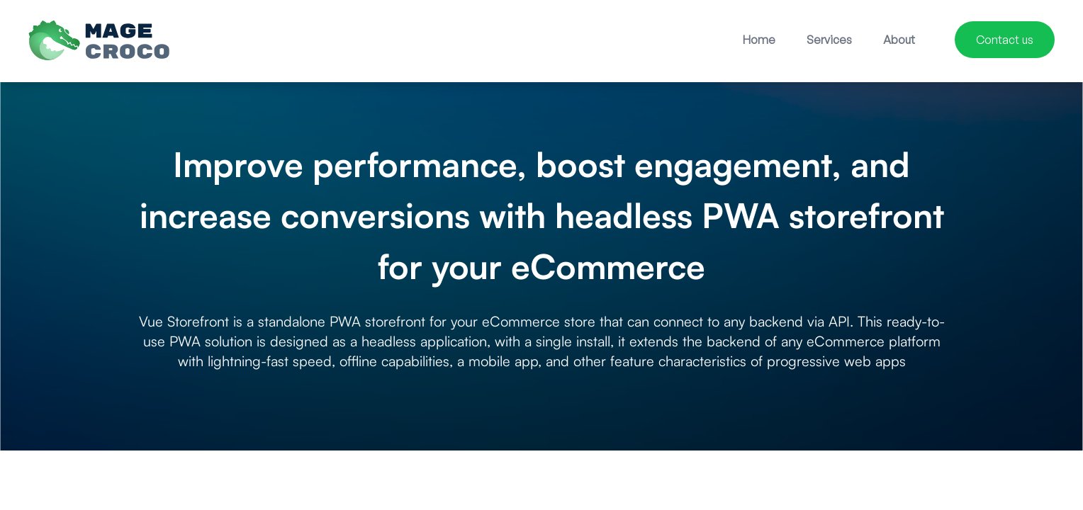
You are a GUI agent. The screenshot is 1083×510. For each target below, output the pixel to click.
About (899, 40)
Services (829, 40)
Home (759, 40)
